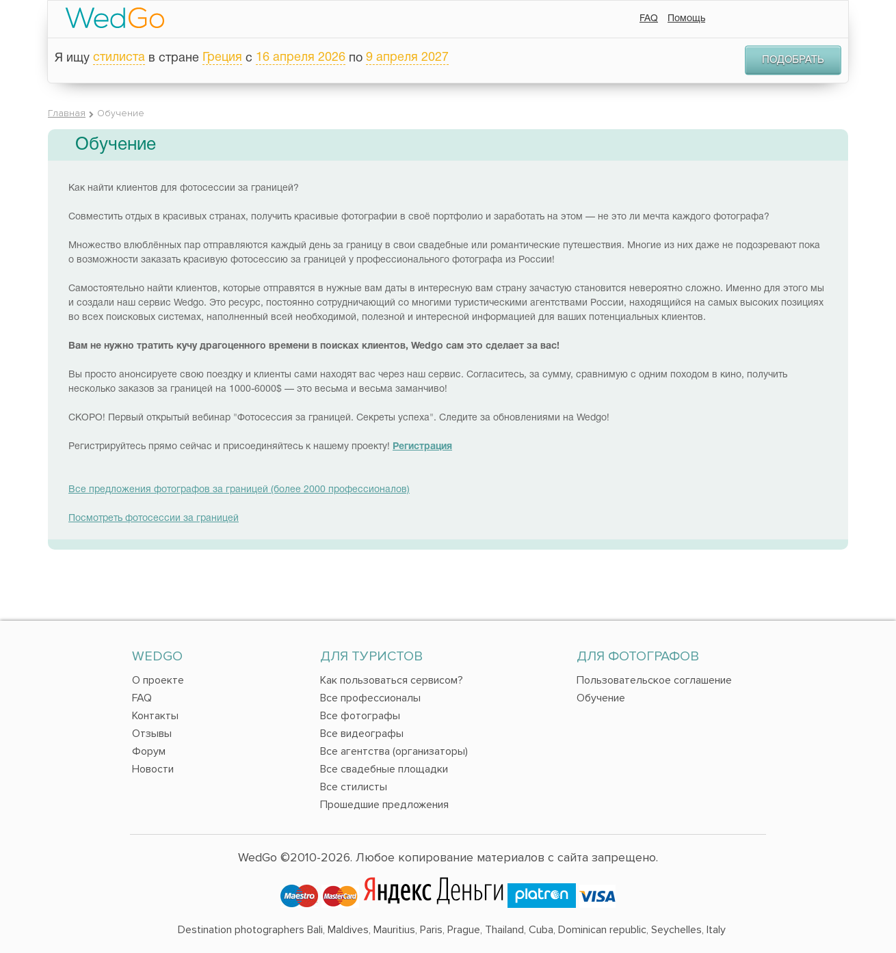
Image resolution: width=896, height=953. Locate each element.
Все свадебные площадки (384, 769)
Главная (66, 113)
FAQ (649, 18)
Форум (149, 751)
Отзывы (152, 733)
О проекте (158, 680)
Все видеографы (362, 733)
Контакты (155, 716)
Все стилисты (353, 787)
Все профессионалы (370, 698)
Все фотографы (360, 716)
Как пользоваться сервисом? (391, 680)
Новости (153, 769)
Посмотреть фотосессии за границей (153, 518)
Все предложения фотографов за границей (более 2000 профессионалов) (239, 489)
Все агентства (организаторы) (394, 751)
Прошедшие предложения (384, 804)
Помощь (686, 18)
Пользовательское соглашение (654, 680)
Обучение (601, 698)
